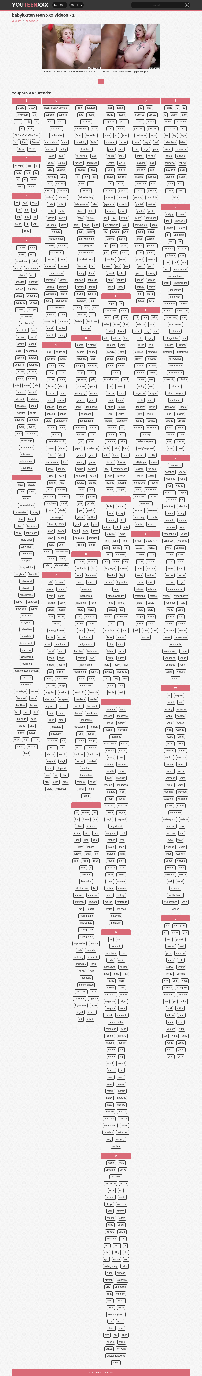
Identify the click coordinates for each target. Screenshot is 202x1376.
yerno (169, 974)
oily (126, 1252)
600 (25, 203)
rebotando (139, 496)
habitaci (92, 561)
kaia (125, 317)
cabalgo (63, 114)
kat (122, 427)
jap (110, 183)
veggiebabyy (181, 596)
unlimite (183, 379)
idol (86, 840)
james (123, 142)
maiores (111, 867)
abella (17, 268)
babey (35, 512)
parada (150, 238)
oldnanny (122, 1280)
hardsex (81, 782)
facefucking (81, 128)
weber (169, 860)
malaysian (115, 922)
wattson (171, 826)
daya (50, 531)
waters (180, 805)
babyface (20, 574)
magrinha (111, 833)
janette (110, 163)
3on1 (24, 142)
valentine (182, 506)
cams (62, 314)
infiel (93, 991)
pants (151, 211)
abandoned (22, 261)
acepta (20, 344)
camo (64, 293)
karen (121, 393)
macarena (122, 716)
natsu (109, 1104)
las (121, 609)
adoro (31, 426)
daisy (50, 372)
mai (122, 840)
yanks (175, 932)
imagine (79, 895)
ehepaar (63, 699)
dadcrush (60, 352)
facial (94, 142)
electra (50, 754)
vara (168, 547)
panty (138, 218)
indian (81, 971)
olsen (120, 1321)
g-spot (80, 345)
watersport (175, 812)
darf (65, 462)
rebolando (150, 489)
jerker (121, 273)
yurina (170, 1042)
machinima (110, 743)
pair (152, 163)
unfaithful (175, 331)
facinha (78, 163)
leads (111, 692)
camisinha (51, 293)
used (180, 448)
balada (20, 746)
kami (122, 345)
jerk (126, 266)
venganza (170, 658)
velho (180, 609)
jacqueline (110, 121)
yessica (181, 974)
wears (182, 847)
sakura (145, 637)
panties (151, 204)
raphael (140, 372)
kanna (121, 365)
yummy (171, 1029)
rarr (151, 386)
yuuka (170, 1049)
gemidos (93, 538)
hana (81, 678)
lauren (121, 658)
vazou (171, 568)
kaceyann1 (110, 310)
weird (180, 881)
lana (109, 554)
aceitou (21, 337)
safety (151, 602)
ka (121, 303)
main (122, 853)
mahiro (111, 840)
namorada (122, 1015)
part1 (151, 300)
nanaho (109, 1036)
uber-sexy (180, 221)
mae (122, 791)
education (61, 678)
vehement (171, 602)
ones (124, 1335)
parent (139, 259)
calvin (62, 218)
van (182, 527)
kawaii (121, 462)
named (108, 1015)
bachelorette (26, 643)
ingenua (93, 998)
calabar (61, 169)
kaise (117, 324)
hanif (80, 733)
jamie (111, 149)
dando (63, 414)
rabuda (141, 324)
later (125, 630)
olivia (121, 1307)
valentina (168, 506)
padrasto (152, 128)
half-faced (86, 637)
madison (120, 778)
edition (60, 671)
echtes (61, 637)
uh (167, 234)
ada (36, 385)
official (122, 1231)
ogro (123, 1238)
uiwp (171, 241)
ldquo (111, 685)
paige (146, 149)
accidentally (26, 323)
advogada (26, 468)
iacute (85, 812)
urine (181, 434)
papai (140, 231)
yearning (180, 953)
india (93, 964)
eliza (49, 788)
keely (110, 489)
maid (121, 847)
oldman (108, 1280)
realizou (152, 469)
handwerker (80, 726)
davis (62, 510)
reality (152, 455)
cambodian (56, 252)
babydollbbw (26, 567)
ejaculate (56, 726)
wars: (170, 785)
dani (62, 427)
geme (95, 531)
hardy (81, 788)
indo (91, 971)
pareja (150, 252)
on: (115, 1335)
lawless (108, 671)
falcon (81, 211)
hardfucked (86, 775)
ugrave (181, 228)
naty (109, 1139)
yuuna (181, 1049)
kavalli (110, 462)
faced (91, 114)
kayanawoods (120, 469)
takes (169, 156)
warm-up (170, 778)
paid (136, 149)
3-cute (21, 107)
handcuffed (86, 685)
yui (174, 1001)
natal (109, 1084)
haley (91, 630)
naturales (109, 1118)
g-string (92, 345)
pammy (138, 197)
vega (181, 582)
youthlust (169, 994)
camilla (50, 287)
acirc (18, 351)
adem (33, 406)
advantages (26, 447)
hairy (80, 630)
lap (121, 575)
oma (121, 1328)
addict (32, 392)
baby (18, 533)
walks (170, 736)
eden (51, 658)
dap (61, 455)
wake (169, 723)
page (147, 142)
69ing (18, 224)
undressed (182, 310)
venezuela (175, 644)
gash (81, 489)
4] (18, 179)
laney (116, 561)
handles (78, 706)
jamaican (110, 142)
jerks (110, 287)
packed (152, 114)
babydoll (26, 560)
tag (175, 135)
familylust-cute (86, 238)
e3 (50, 582)
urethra (180, 427)
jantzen (109, 176)
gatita (80, 496)
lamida (116, 547)
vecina (169, 575)
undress (167, 310)
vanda (184, 534)
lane (106, 561)
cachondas (56, 135)
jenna (124, 252)
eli (55, 775)
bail (36, 712)
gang (78, 407)
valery (181, 513)
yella (180, 960)
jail (116, 135)
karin (120, 400)
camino (62, 287)
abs (32, 275)
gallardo (81, 379)
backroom (26, 664)
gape (90, 441)
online (122, 1342)
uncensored (180, 269)
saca (139, 575)
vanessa (182, 540)
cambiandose (56, 238)
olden (124, 1266)
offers (122, 1218)
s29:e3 (140, 554)
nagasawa (109, 967)
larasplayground (116, 596)
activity (32, 371)
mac (122, 709)
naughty (120, 1139)
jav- (114, 218)
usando (179, 441)
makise (108, 902)
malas (109, 909)
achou (32, 344)
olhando (120, 1293)
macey (121, 723)
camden (51, 259)
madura (111, 791)
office (110, 1224)
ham (92, 658)
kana (121, 352)
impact (90, 909)
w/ (169, 695)
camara (56, 231)
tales (170, 183)
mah (123, 833)
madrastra (122, 785)
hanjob (90, 733)
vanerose (168, 540)
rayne (150, 414)
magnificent (116, 826)
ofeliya (109, 1204)
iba (76, 819)
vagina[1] (169, 492)
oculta (122, 1197)
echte (50, 637)
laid (107, 540)
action (20, 371)
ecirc (47, 644)
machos (110, 750)
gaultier (91, 496)
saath (151, 554)
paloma (139, 190)
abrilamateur (32, 268)
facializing (81, 156)
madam (109, 764)
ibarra (86, 819)
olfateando (120, 1286)
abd (35, 261)
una (184, 262)
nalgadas (110, 1001)
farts (95, 307)
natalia (110, 1091)
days (50, 538)
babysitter (26, 615)
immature (93, 895)
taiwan (167, 149)
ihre (76, 860)
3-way (32, 107)
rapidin (152, 372)
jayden (115, 231)
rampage (151, 358)
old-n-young (110, 1266)
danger (51, 427)
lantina (111, 575)
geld (76, 531)
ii (90, 867)
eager (50, 589)
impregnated (86, 929)
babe (21, 491)
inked (90, 1019)
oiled (106, 1252)
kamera (111, 345)
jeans (124, 245)
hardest (92, 761)
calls (61, 211)
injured (91, 1012)
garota (92, 482)
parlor (140, 280)
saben (150, 561)
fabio (79, 107)
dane (48, 420)
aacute (21, 247)
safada (139, 589)
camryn (51, 314)
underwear (169, 303)
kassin (108, 420)
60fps (34, 203)
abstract (33, 282)
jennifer (110, 259)
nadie (121, 960)
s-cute (138, 540)
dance (61, 400)
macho (124, 743)
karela (110, 393)
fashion (82, 314)
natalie (121, 1091)
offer (110, 1211)
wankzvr (181, 757)
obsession (110, 1183)
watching (182, 798)
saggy (140, 616)
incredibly (81, 964)
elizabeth (61, 788)
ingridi (80, 1012)
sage (150, 609)
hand (91, 678)
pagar (137, 142)
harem (86, 795)
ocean (123, 1183)
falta (96, 225)
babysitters (26, 629)
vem (181, 616)
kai (116, 317)
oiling (116, 1252)
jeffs (115, 252)
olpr (111, 1321)
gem (85, 531)
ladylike (111, 534)
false (86, 225)
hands (78, 713)
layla (106, 678)
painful (151, 156)
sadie (150, 582)
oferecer (121, 1204)
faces (79, 135)
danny (62, 448)
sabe (140, 561)
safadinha (140, 596)
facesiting (91, 135)
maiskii (121, 874)
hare (91, 788)
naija (116, 974)
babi (21, 519)
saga (140, 609)
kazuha (110, 482)
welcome (175, 888)
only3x (109, 1348)
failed (92, 169)
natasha (121, 1098)
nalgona (110, 1008)
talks (175, 197)
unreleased (175, 400)
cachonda (56, 128)
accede (34, 302)
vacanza (169, 472)
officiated (111, 1238)
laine (115, 540)
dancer (50, 407)
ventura (181, 671)
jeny (117, 266)
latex (109, 637)
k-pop (112, 303)
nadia (110, 960)
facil (94, 156)
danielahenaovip (56, 441)
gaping (80, 462)
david (64, 503)
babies (19, 526)
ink (80, 1019)
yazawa (170, 946)
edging (61, 664)
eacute (60, 582)
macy (111, 757)
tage (183, 135)
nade (123, 953)
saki (154, 630)
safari (140, 602)
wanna (169, 764)
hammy (94, 671)
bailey (22, 726)
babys (34, 608)
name (122, 1008)
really (140, 476)
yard (169, 939)
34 (36, 121)
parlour (151, 280)
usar (170, 448)
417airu (19, 166)
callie (51, 211)
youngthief (181, 987)
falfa (80, 218)
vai (181, 499)
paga (153, 135)
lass (111, 623)
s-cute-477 (151, 540)
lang (125, 561)
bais (32, 726)
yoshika (168, 987)
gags (80, 372)
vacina (182, 472)
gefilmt (91, 517)
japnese (122, 197)
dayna (61, 531)
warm (181, 771)
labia (109, 506)
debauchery (62, 551)
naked (123, 994)
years (170, 960)
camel (63, 259)
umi (176, 262)
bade (33, 698)
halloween (92, 651)
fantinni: (92, 293)
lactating (112, 520)
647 (27, 217)
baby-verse (26, 553)
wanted (181, 764)
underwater (175, 296)
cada (64, 142)
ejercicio (52, 740)
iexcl (95, 840)
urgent (170, 434)
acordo (32, 357)
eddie (61, 651)
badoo (33, 705)
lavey (117, 664)
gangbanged (86, 420)
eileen (63, 706)
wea (170, 840)
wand (181, 736)
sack (140, 582)
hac (94, 568)
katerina (110, 441)
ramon (138, 358)
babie (31, 519)
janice (122, 163)
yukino (170, 1015)
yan (165, 932)
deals (51, 544)
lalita (106, 547)
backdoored (26, 657)
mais (122, 867)
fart (86, 307)
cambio (50, 245)
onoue (116, 1362)
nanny (111, 1049)
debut (47, 565)
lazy (116, 678)
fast (92, 314)
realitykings (140, 462)
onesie (110, 1342)
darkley (61, 469)
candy (62, 335)
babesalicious (26, 505)
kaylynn (121, 476)
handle (93, 699)
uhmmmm (179, 234)
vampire (171, 527)
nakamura (110, 994)
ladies (107, 527)
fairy (86, 176)
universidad (175, 358)
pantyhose (150, 218)
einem (61, 713)
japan (120, 183)
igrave (77, 853)
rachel (137, 331)
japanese (109, 190)
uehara (169, 228)
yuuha (181, 1042)
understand (175, 290)
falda (91, 211)
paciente (139, 114)
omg (107, 1335)
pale (153, 183)
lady (126, 527)
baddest (21, 698)
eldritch (52, 747)
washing (168, 791)
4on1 (33, 179)
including (78, 957)
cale (63, 176)
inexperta (81, 991)
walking (180, 729)
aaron (22, 254)
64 (34, 210)
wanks (182, 750)
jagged (120, 128)
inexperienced (86, 984)
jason (122, 211)
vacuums (170, 478)
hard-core (91, 747)
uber (168, 221)
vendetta (169, 630)
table (184, 114)
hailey (91, 609)
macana (108, 716)
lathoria (121, 637)
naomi (111, 1056)
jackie (110, 114)
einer (61, 720)
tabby (174, 114)
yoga (184, 980)
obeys (123, 1169)
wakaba (181, 716)
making (121, 895)
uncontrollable (175, 276)
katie (106, 448)
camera (63, 266)
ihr (96, 853)
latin (110, 644)
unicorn (169, 345)
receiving (139, 517)
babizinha (32, 526)
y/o (167, 925)
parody (140, 287)
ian (94, 812)
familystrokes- (86, 259)
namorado (111, 1029)
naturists (108, 1132)
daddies (51, 358)
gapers (80, 455)
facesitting (81, 142)
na (111, 939)
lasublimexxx (111, 630)
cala (50, 169)
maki (109, 895)
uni (184, 338)
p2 (141, 107)
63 (26, 210)
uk (180, 241)
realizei (139, 469)
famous (82, 266)
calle (50, 204)
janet (121, 156)
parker (139, 273)
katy (115, 455)
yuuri (170, 1056)
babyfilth (33, 574)
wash (180, 785)
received (138, 510)
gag (93, 358)
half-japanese (86, 644)
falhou (90, 218)
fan (92, 266)
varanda (180, 547)
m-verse (111, 709)
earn (51, 596)
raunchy (140, 407)
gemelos (79, 538)
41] (29, 166)
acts (17, 385)
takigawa (170, 163)
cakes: (61, 163)
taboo (168, 121)
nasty (121, 1077)
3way (21, 149)
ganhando (80, 427)
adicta (33, 413)
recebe (153, 496)
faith (81, 183)
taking (182, 163)
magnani (121, 819)
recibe (139, 524)
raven (152, 407)
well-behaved (175, 895)
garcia (80, 469)
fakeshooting (86, 197)
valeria (169, 513)
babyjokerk (26, 581)
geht (77, 524)
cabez (61, 121)
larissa (111, 609)
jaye (125, 231)
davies (51, 510)
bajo (25, 739)
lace (110, 513)
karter (121, 414)
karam (120, 386)
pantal (139, 204)
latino (122, 651)
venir (182, 664)
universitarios (175, 372)
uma (167, 262)
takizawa (170, 169)
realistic (140, 455)
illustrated (86, 874)
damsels (52, 393)
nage (106, 974)
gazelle (90, 503)
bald (26, 753)
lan (126, 547)
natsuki (110, 1111)
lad (122, 520)
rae (156, 331)
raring (141, 386)
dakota (61, 372)
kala (106, 338)
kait (126, 324)
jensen (107, 266)
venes (167, 637)
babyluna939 (26, 595)
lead (121, 685)
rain (151, 345)
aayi (32, 254)
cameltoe (50, 266)
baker (36, 739)
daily (61, 365)
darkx (51, 476)
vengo (183, 658)
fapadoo (81, 300)
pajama (139, 176)
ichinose (91, 826)
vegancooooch (175, 589)
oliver (111, 1307)
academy (20, 302)
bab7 (20, 484)
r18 (136, 317)
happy (92, 740)
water (169, 805)
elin (47, 782)
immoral (93, 902)
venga (184, 651)
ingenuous (80, 1005)
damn (62, 386)
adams (20, 392)
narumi (121, 1063)
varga (170, 554)
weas (168, 853)
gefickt (80, 517)
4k (25, 179)
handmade (92, 706)
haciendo (81, 602)
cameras (50, 280)
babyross (21, 608)
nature (124, 1125)
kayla (109, 476)
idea (96, 833)
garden (91, 469)
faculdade (92, 163)
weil (170, 881)
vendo (182, 630)
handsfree (91, 713)
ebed (61, 616)
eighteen (50, 706)
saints (151, 623)
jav (105, 218)
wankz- (168, 757)
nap (121, 1056)
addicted (19, 399)
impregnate (86, 922)
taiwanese (181, 149)
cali (50, 183)
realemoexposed (145, 441)
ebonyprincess (56, 630)
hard (78, 747)
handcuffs (79, 692)
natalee (121, 1084)
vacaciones (175, 465)
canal (50, 328)
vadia (182, 478)
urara (169, 427)
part (140, 293)
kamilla (111, 352)
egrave (51, 685)
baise (21, 732)
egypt (62, 685)
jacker (120, 107)
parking (151, 273)
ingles (94, 1005)
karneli (121, 407)
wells (184, 902)
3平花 (32, 149)
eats (51, 616)
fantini (92, 287)
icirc (87, 833)
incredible (93, 957)
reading (146, 434)
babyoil (19, 602)
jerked (110, 273)
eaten (51, 609)
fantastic (92, 280)
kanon (116, 372)
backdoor (26, 650)
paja (152, 169)
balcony (32, 746)
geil (86, 524)
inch (79, 950)
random (152, 365)
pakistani (141, 183)
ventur (169, 671)
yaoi (185, 932)
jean (114, 245)
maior (121, 860)
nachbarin (116, 946)
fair (77, 176)
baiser (32, 732)
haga (93, 602)
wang (170, 743)
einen (51, 720)
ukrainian (168, 248)
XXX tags (76, 5)
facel (94, 128)
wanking (169, 750)
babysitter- (26, 622)
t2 (184, 107)
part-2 (140, 300)
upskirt (181, 420)
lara (116, 589)
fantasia (79, 280)
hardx (93, 782)
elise (65, 782)
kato (125, 448)
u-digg (169, 214)
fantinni (79, 293)
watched (182, 791)
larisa (121, 602)
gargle (93, 476)
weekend (169, 874)
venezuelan (170, 651)
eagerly (61, 589)
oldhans (121, 1273)
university (169, 379)
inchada (90, 950)
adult (19, 433)
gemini (80, 544)
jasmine (111, 211)
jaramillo (123, 204)
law (126, 664)
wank (180, 743)
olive (109, 1300)
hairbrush (90, 616)
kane (110, 365)
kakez (121, 331)
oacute (111, 1162)
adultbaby (31, 433)
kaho (107, 317)
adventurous (26, 461)
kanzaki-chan (111, 379)
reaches (151, 420)
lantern (123, 568)
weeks (182, 874)
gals (93, 379)
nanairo (122, 1036)
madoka (108, 785)
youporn (16, 20)
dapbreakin (52, 462)
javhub (124, 218)
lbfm (125, 678)
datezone (49, 496)
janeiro (110, 156)
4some (31, 186)
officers (110, 1231)
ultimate (171, 255)
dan (63, 393)
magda (121, 812)
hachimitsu (86, 596)
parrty (152, 287)
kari (111, 400)
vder (181, 568)
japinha (109, 197)
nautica (116, 1146)
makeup (122, 888)
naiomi (110, 987)
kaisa (106, 324)
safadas (152, 589)
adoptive (19, 419)
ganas (92, 400)
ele (62, 747)
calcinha (51, 176)
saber (139, 568)
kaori (125, 379)
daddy (63, 358)
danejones (61, 420)
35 (22, 128)
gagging (92, 365)
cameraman (56, 273)
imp (80, 909)
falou (76, 225)
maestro (122, 805)
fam (81, 231)
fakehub (86, 190)
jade (110, 128)
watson (184, 819)
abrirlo (22, 275)
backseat (26, 677)
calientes (62, 190)
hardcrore (93, 754)
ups (169, 414)
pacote (150, 121)
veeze (170, 582)
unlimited (175, 386)
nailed (111, 980)
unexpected (175, 324)
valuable (169, 520)
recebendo (145, 503)
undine (183, 303)
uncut (166, 283)
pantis (140, 211)
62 (19, 210)
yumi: (180, 1022)
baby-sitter (26, 540)
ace (34, 330)
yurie (184, 1036)
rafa (140, 338)
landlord (120, 554)
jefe (106, 252)
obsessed (116, 1176)
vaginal (182, 492)
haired (79, 623)
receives (152, 510)
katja (116, 448)
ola (126, 1259)
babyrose (32, 602)
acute (27, 385)
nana (123, 1029)
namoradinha (116, 1022)
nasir (110, 1077)
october (110, 1197)
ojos (106, 1259)
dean (61, 544)
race (152, 324)
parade (138, 245)
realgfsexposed (146, 448)
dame (62, 379)
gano (92, 434)
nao (121, 1049)
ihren (95, 860)
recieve (151, 524)
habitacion (81, 568)
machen (109, 729)
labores (121, 506)
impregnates (86, 936)
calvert (50, 218)
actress (32, 378)
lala (125, 540)
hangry (94, 726)
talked (169, 190)
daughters (51, 503)
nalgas (123, 1001)
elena (49, 768)
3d (15, 142)
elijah (64, 775)
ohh (107, 1245)
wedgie (170, 867)
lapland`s (122, 582)
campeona (61, 300)
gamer (93, 393)
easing (51, 602)
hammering (80, 671)
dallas (51, 379)
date (49, 489)
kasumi (112, 427)
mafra (110, 812)
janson (121, 169)
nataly (109, 1098)
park (150, 266)
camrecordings (56, 307)
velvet (171, 616)
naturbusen (110, 1125)
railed (141, 345)
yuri (165, 1036)
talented (169, 176)
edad (51, 651)
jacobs (121, 114)
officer (121, 1224)
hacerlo (91, 582)
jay (105, 231)
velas (170, 609)
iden (77, 840)
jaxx (125, 225)
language (110, 568)
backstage (20, 691)
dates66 (61, 489)
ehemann (49, 699)
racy (147, 331)
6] (27, 224)
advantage (26, 440)
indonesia (86, 977)
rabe (145, 317)
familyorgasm (86, 245)
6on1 (35, 224)
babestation (21, 512)
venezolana (181, 637)
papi (139, 238)
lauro (106, 664)
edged (50, 664)
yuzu (180, 1056)
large (110, 602)
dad (49, 352)
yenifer (181, 967)
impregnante (86, 915)
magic (109, 819)
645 (19, 217)
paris (141, 266)
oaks (121, 1162)
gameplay (80, 393)
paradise (151, 245)
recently (153, 517)
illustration (86, 881)
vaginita (171, 499)
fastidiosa (92, 321)
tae (166, 135)
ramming (152, 352)
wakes (180, 723)
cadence (50, 149)
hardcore (78, 754)
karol (110, 414)
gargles (80, 482)
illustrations (82, 888)
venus (175, 678)
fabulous (91, 107)
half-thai (78, 651)
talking (181, 190)
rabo (154, 317)
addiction (33, 399)
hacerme (86, 589)
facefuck (86, 121)
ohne (116, 1245)
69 (35, 217)
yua (166, 1001)
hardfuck (86, 768)
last (120, 623)
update (183, 407)
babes (26, 498)
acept (33, 337)
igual (87, 853)
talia (180, 183)
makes (109, 888)
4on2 (20, 186)
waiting (168, 709)
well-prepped (170, 902)
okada (116, 1259)
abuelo (19, 289)
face (81, 114)
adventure (26, 454)
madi (109, 778)
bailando (21, 719)
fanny (81, 273)
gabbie (80, 352)
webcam (180, 853)
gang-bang (91, 407)
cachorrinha (51, 142)
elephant (61, 768)
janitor (110, 169)
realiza (154, 462)
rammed (138, 352)
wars (182, 778)
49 (36, 172)
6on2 (26, 230)
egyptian (49, 692)
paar (149, 107)
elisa (55, 782)
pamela (152, 190)
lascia (108, 616)
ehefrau (63, 692)
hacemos (91, 575)
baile (33, 719)
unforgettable (171, 338)
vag (169, 485)
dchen (61, 538)
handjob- (80, 699)
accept (20, 309)
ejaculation (56, 733)
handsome (86, 720)
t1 (177, 107)
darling (52, 482)
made (122, 771)
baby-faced (31, 533)
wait (181, 702)
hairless (92, 623)
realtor (151, 476)
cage (51, 156)
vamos (182, 520)
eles (47, 775)
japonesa (109, 204)
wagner (179, 695)
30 (34, 114)
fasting (86, 328)
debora (51, 558)
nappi (110, 1063)
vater (170, 561)
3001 (18, 121)
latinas (110, 651)
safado (153, 596)
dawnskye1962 (56, 524)
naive (122, 987)
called (61, 204)
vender (181, 623)
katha (122, 441)
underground (180, 283)
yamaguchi (179, 925)
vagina (179, 485)
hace (78, 575)
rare (151, 379)
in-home (94, 943)
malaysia (116, 915)
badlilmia (20, 705)
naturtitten (122, 1132)
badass (34, 691)
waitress (181, 709)
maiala (111, 847)
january (122, 176)
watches (168, 798)
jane (121, 149)
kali (126, 338)
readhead (152, 427)
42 (37, 166)
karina (110, 407)
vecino (181, 575)
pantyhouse (141, 225)
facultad (81, 169)
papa (154, 225)
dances (62, 407)
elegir (62, 761)
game (92, 386)
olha (109, 1293)
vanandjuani (170, 534)
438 (28, 172)
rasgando (140, 393)
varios (181, 554)
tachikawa (171, 128)
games (80, 400)
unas (166, 269)
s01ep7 (140, 547)
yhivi (166, 980)
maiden (111, 853)
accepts (32, 309)
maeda (121, 798)
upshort (180, 414)
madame (122, 764)
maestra (109, 805)
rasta (140, 400)
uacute (181, 214)
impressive (79, 943)
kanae (110, 358)
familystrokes (86, 252)
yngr (175, 980)
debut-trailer (61, 565)
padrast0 (138, 128)
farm (92, 300)
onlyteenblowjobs (116, 1355)
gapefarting (92, 448)
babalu (31, 484)
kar (110, 386)
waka (169, 716)
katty (106, 455)
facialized (86, 149)
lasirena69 (121, 616)
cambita (62, 245)
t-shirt (169, 107)
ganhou (81, 434)
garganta (80, 476)
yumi (170, 1022)
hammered (86, 664)
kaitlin (110, 331)
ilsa (94, 888)
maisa (110, 874)
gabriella (81, 358)
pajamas (152, 176)
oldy (108, 1286)
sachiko (151, 575)
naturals (123, 1118)
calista (49, 197)
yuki (169, 1008)
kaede (124, 310)
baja (16, 739)
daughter (63, 496)
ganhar (93, 427)
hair (79, 616)
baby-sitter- (26, 546)
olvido (111, 1328)
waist (171, 702)
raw (140, 414)
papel (151, 231)
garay (92, 462)
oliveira (120, 1300)
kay (106, 469)
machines (116, 736)
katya (125, 455)
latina (120, 644)
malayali (121, 909)
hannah (80, 740)
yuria (174, 1036)
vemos (169, 623)
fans (91, 273)
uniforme (167, 352)
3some (35, 142)
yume (181, 1015)
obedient (110, 1169)
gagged (79, 365)
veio (183, 602)
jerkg (110, 280)
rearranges (139, 482)
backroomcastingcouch (26, 670)
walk (169, 729)
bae (17, 712)
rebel (138, 489)
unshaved (169, 407)
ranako (139, 365)
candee (61, 328)
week (181, 867)
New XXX (59, 5)
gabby (92, 352)
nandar (122, 1042)
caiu (61, 156)
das (62, 482)
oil (125, 1245)
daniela (56, 434)
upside (169, 420)
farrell (77, 307)
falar (94, 204)
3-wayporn (22, 114)
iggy (80, 847)
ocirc (111, 1190)
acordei (20, 357)
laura (110, 658)
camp (48, 300)
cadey (63, 149)
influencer (79, 998)
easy (62, 602)
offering (111, 1218)
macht (122, 750)
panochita (152, 197)
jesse (120, 287)
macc (110, 723)
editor (49, 678)
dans (51, 455)
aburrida (32, 289)
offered (120, 1211)
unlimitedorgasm (175, 393)
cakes (50, 163)
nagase (123, 967)
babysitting (26, 636)
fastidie (78, 321)
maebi (110, 798)
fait (94, 176)
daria (50, 469)
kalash (116, 338)
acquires (19, 364)
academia (32, 295)
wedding (181, 860)
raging (150, 338)
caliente (49, 190)
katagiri (111, 434)
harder (79, 761)
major (110, 881)
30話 (27, 121)
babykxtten (32, 20)
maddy (110, 771)
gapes (92, 455)
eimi (51, 713)
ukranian (182, 248)
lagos (122, 534)
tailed (183, 142)
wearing (170, 847)
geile (95, 524)
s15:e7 (151, 547)
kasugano (121, 420)
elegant (51, 761)
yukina (180, 1008)
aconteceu (31, 351)
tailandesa (170, 142)
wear (180, 840)
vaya (180, 561)
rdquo (139, 420)
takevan (181, 156)
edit (50, 671)
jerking (120, 280)
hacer (80, 582)
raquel (141, 379)
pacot (140, 121)
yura (181, 1029)
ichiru (77, 833)
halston (81, 658)
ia (77, 812)
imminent (79, 902)
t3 (165, 114)
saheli (151, 616)
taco (183, 128)
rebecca (154, 482)
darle (61, 476)
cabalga (50, 114)
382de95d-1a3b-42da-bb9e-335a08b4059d (26, 136)
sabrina (151, 568)
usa (169, 441)
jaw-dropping (111, 225)
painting (141, 163)
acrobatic (33, 364)
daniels (50, 448)
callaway (61, 197)
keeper (121, 489)
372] (30, 128)
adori (21, 426)
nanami (110, 1042)
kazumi (122, 482)
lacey (120, 513)
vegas (166, 596)
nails (121, 980)
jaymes (110, 238)
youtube (182, 994)
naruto (111, 1070)
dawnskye (56, 517)
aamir (33, 247)
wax (182, 826)
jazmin (122, 238)
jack (110, 107)
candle (50, 335)
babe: (32, 491)
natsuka (121, 1104)
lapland (109, 582)
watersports (169, 819)
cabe (50, 121)
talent (182, 169)
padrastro (141, 135)
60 (17, 203)
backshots (26, 684)
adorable (33, 419)
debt (62, 558)
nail (126, 974)
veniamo (170, 664)
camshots (49, 321)
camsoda (64, 321)
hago (80, 609)
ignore (90, 847)
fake (91, 183)
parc (140, 252)
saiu (145, 630)
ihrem (85, 860)
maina (110, 860)
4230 (18, 172)
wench (175, 909)
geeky (90, 510)
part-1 (150, 293)
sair (136, 630)
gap (81, 441)
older (109, 1273)
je (106, 245)
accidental (26, 316)
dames (50, 386)
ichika (79, 826)
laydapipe (122, 671)
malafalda (122, 902)
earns (61, 596)
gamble (81, 386)
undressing (171, 317)
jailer (124, 135)
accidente (22, 330)
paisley (141, 169)
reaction (138, 427)
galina (91, 372)
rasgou (153, 393)
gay (80, 503)
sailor (140, 623)
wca (182, 833)
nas (121, 1070)
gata (91, 489)
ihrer (83, 867)
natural (122, 1111)
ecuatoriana (61, 644)
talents (182, 176)
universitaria (175, 365)
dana (50, 400)
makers (121, 881)
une (184, 317)
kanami (121, 358)
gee (80, 510)
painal (140, 156)
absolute (19, 282)
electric (62, 754)
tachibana (181, 121)
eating (61, 609)
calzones (51, 225)
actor (20, 378)
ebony (56, 623)
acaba (19, 295)
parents (151, 259)
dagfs (51, 365)
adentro (21, 413)
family (90, 231)
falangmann (81, 204)
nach (119, 939)
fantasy (80, 287)
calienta (60, 183)
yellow (169, 967)
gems (92, 544)
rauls (150, 400)
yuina (184, 1001)
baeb (26, 712)
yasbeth (180, 939)
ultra (182, 255)
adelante (21, 406)
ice (95, 819)
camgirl (63, 280)
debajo (47, 551)
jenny (122, 259)
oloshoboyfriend (116, 1314)
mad (121, 757)
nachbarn (111, 953)
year (168, 953)
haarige (80, 561)
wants (170, 771)
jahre (107, 135)
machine (122, 729)
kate (122, 434)
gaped (78, 448)
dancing (51, 414)
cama (63, 225)
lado (117, 527)
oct (120, 1190)
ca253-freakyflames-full (56, 107)
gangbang (86, 414)
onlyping (121, 1348)
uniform (182, 345)
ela (63, 740)
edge (61, 658)
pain (155, 149)
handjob (93, 692)
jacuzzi (123, 121)
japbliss (123, 190)
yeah (181, 946)
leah (121, 692)
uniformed (182, 352)
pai (156, 142)
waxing (171, 833)
